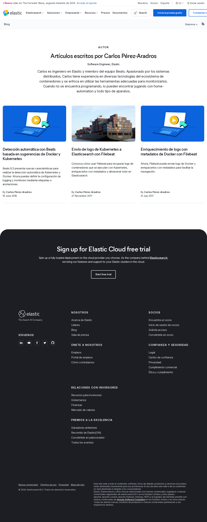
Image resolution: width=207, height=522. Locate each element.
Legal (152, 352)
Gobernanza (78, 400)
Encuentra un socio (160, 320)
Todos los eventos (82, 442)
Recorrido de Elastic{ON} (86, 432)
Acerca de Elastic (81, 320)
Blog (7, 24)
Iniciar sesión (195, 3)
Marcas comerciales (28, 484)
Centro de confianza (161, 357)
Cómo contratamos (82, 362)
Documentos (119, 12)
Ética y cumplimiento (161, 372)
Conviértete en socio (161, 334)
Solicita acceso (158, 330)
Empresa (190, 24)
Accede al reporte (87, 3)
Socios (154, 3)
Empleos (76, 352)
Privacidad (155, 362)
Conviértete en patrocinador (88, 437)
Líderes (75, 325)
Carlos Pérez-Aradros (19, 192)
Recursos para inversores (86, 395)
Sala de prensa (80, 334)
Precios (105, 12)
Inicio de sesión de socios (164, 325)
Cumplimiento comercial (163, 367)
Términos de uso (48, 484)
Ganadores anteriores (84, 427)
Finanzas (76, 405)
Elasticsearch (158, 257)
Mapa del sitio (77, 484)
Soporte (164, 3)
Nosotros (143, 3)
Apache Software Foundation (131, 499)
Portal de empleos (82, 357)
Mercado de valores (83, 410)
